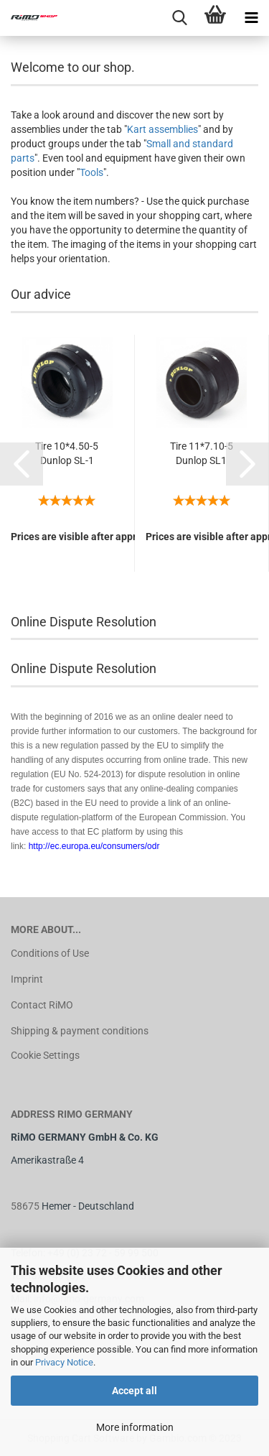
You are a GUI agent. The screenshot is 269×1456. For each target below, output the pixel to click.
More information (135, 1427)
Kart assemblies (162, 129)
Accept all (134, 1390)
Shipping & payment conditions (79, 1031)
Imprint (27, 979)
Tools (91, 172)
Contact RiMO (42, 1005)
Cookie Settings (45, 1055)
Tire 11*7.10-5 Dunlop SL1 (201, 453)
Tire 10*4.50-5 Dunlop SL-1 (66, 453)
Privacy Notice (64, 1362)
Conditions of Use (50, 953)
